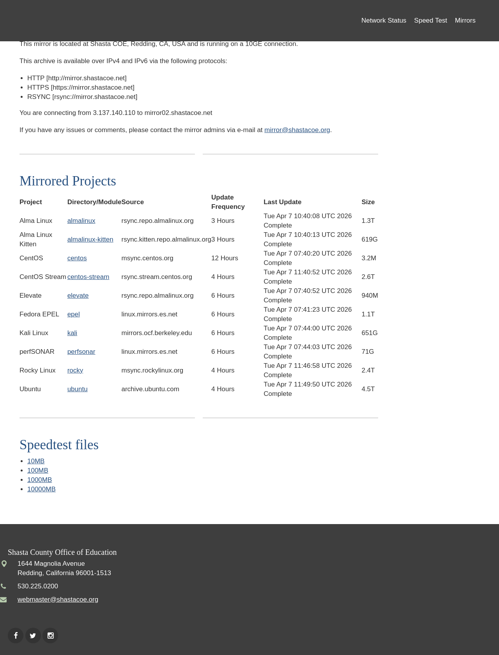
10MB (35, 461)
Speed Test (430, 20)
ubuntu (77, 389)
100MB (37, 470)
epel (73, 314)
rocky (75, 370)
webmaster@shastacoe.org (58, 599)
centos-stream (88, 277)
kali (72, 333)
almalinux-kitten (90, 239)
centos (77, 258)
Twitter (33, 635)
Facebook (15, 635)
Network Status (383, 20)
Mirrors (465, 20)
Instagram (50, 635)
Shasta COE (62, 20)
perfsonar (81, 351)
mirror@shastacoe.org (297, 130)
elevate (78, 295)
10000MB (41, 489)
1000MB (39, 480)
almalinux (81, 220)
